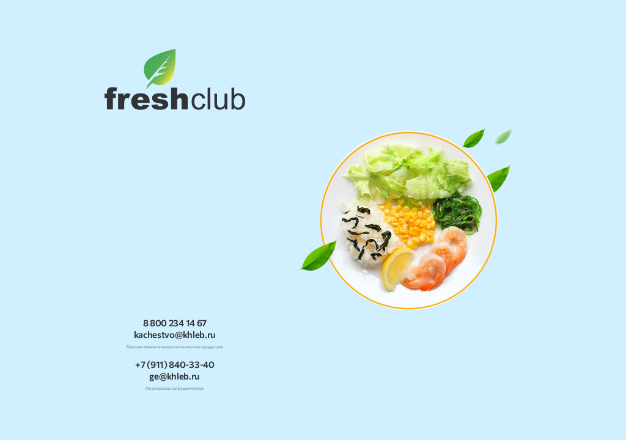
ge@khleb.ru (174, 376)
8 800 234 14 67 (175, 323)
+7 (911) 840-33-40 (175, 364)
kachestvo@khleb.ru (175, 334)
